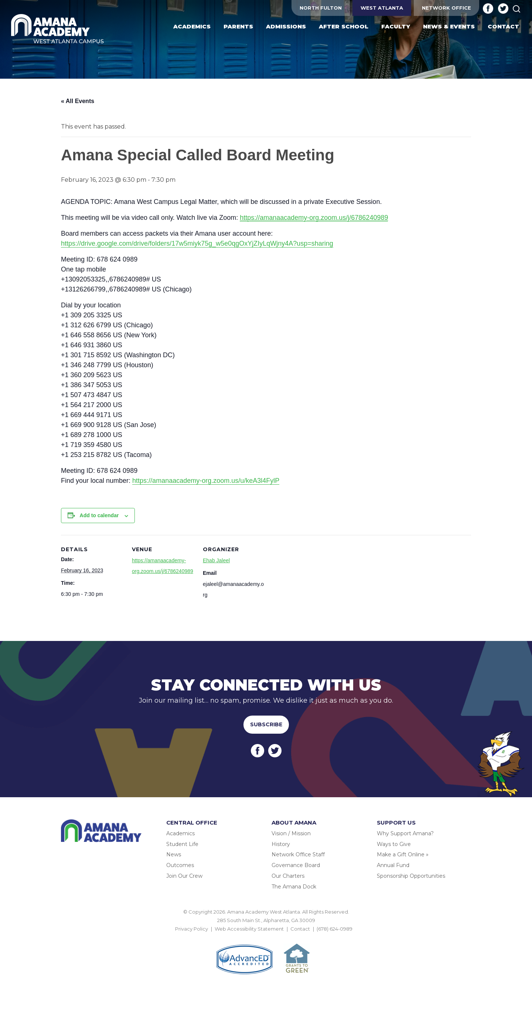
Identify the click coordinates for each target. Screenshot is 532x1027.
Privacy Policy (191, 929)
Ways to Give (394, 844)
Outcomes (180, 865)
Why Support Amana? (405, 833)
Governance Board (296, 865)
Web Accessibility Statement (249, 929)
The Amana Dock (294, 886)
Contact (300, 929)
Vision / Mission (291, 833)
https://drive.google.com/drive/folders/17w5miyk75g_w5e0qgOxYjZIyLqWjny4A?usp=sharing (197, 243)
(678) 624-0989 (334, 929)
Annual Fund (393, 865)
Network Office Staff (298, 854)
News (173, 854)
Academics (180, 833)
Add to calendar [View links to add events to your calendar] (99, 515)
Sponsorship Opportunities (411, 876)
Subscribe (266, 724)
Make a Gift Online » (403, 854)
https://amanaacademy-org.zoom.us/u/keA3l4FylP (205, 480)
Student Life (182, 844)
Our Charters (288, 876)
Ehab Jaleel (216, 560)
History (281, 844)
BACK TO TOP (266, 937)
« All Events (77, 101)
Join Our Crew (184, 876)
